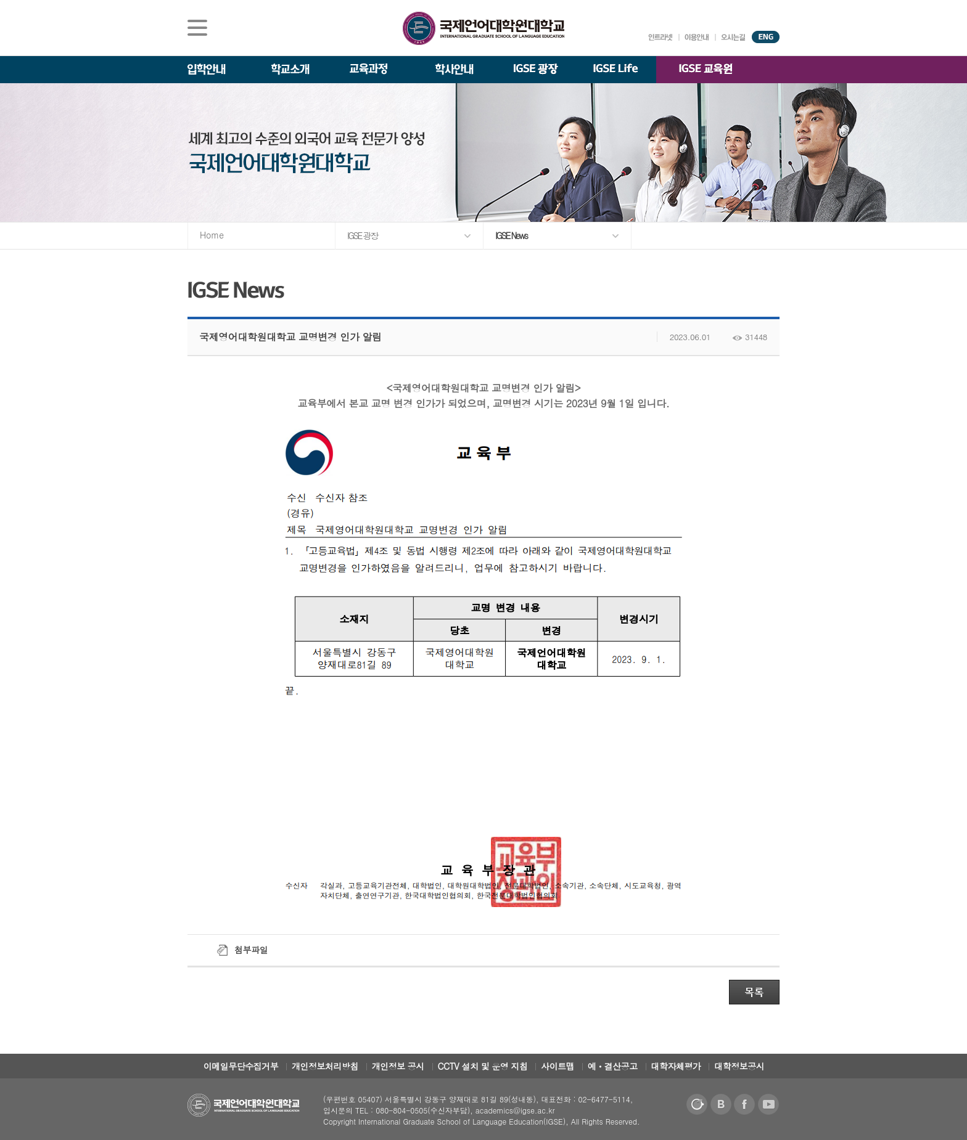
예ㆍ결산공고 (613, 1066)
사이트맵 (557, 1066)
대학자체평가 (676, 1066)
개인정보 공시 (398, 1066)
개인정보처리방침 (325, 1066)
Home (212, 235)
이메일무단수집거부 (241, 1066)
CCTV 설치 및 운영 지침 (483, 1066)
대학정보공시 (739, 1066)
